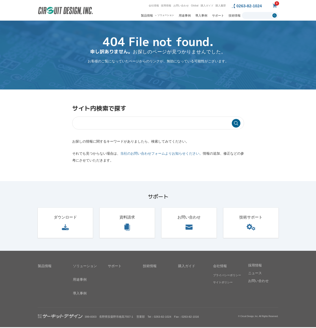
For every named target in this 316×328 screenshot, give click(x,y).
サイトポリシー (223, 283)
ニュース (255, 274)
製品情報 (147, 15)
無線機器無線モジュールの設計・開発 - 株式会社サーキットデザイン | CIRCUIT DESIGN (65, 11)
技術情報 (235, 15)
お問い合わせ (181, 5)
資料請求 (127, 218)
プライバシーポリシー (227, 276)
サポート (218, 15)
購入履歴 (220, 5)
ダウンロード (65, 218)
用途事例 (185, 15)
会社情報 (154, 5)
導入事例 (201, 15)
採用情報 (166, 5)
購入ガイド (207, 5)
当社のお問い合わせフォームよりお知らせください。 (161, 154)
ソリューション (165, 15)
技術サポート (251, 218)
